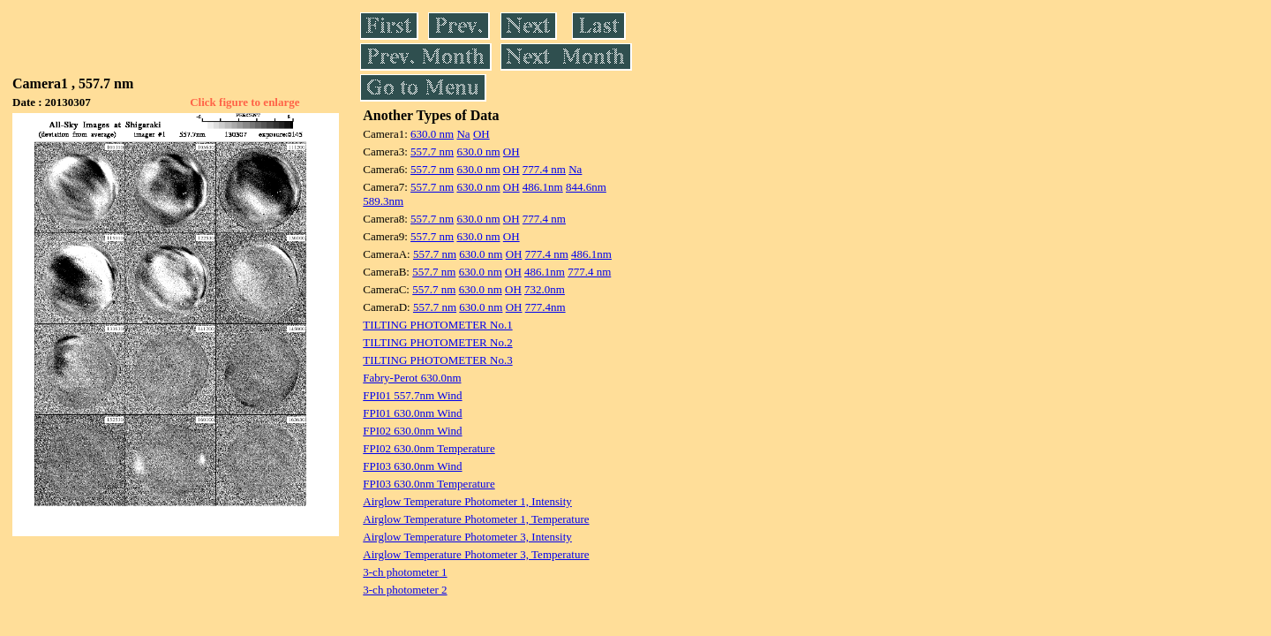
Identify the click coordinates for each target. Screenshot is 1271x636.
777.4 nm (544, 169)
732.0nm (544, 289)
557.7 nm (432, 151)
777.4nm (545, 307)
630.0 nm (432, 133)
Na (463, 133)
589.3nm (383, 201)
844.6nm (586, 186)
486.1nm (543, 186)
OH (481, 133)
